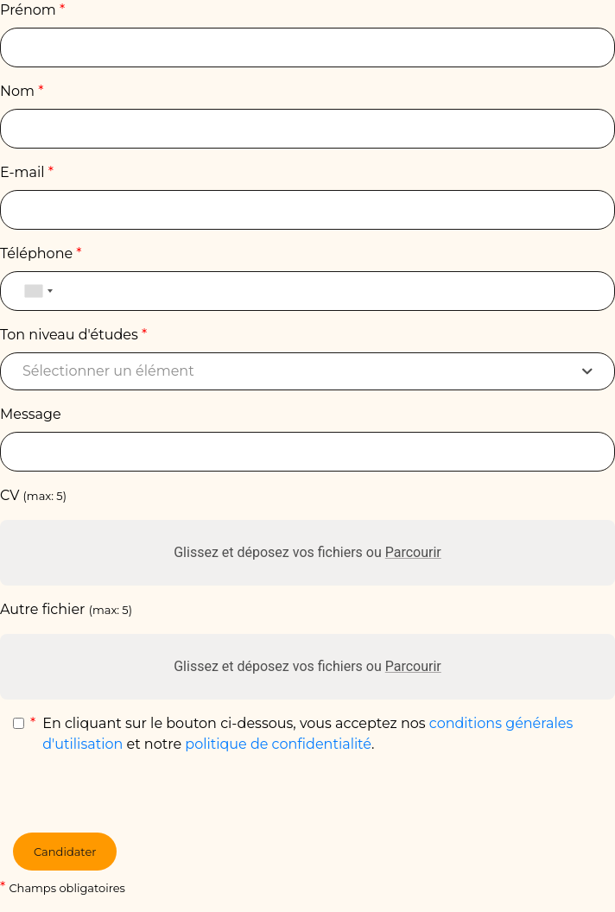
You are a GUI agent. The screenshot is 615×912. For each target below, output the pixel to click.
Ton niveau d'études (73, 334)
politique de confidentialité (278, 744)
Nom (21, 91)
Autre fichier (66, 609)
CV (33, 495)
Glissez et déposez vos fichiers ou (307, 552)
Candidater (65, 851)
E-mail (27, 172)
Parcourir (413, 552)
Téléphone (41, 253)
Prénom (32, 10)
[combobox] (38, 291)
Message (30, 414)
